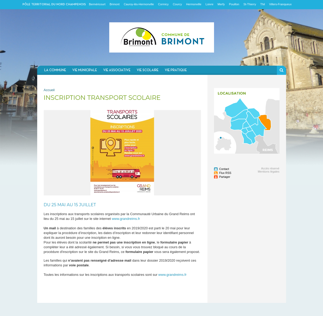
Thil (262, 4)
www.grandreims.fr (126, 219)
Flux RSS (225, 172)
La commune (55, 70)
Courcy (177, 4)
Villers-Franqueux (280, 4)
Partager (224, 176)
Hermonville (193, 4)
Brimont (114, 4)
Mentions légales (269, 171)
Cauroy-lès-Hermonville (139, 4)
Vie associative (116, 70)
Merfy (221, 4)
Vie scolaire (147, 70)
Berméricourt (97, 4)
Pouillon (234, 4)
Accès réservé (270, 168)
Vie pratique (176, 70)
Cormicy (163, 4)
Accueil (49, 90)
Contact (224, 168)
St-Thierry (249, 4)
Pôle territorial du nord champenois (54, 4)
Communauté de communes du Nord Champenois (161, 37)
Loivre (209, 4)
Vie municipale (84, 70)
